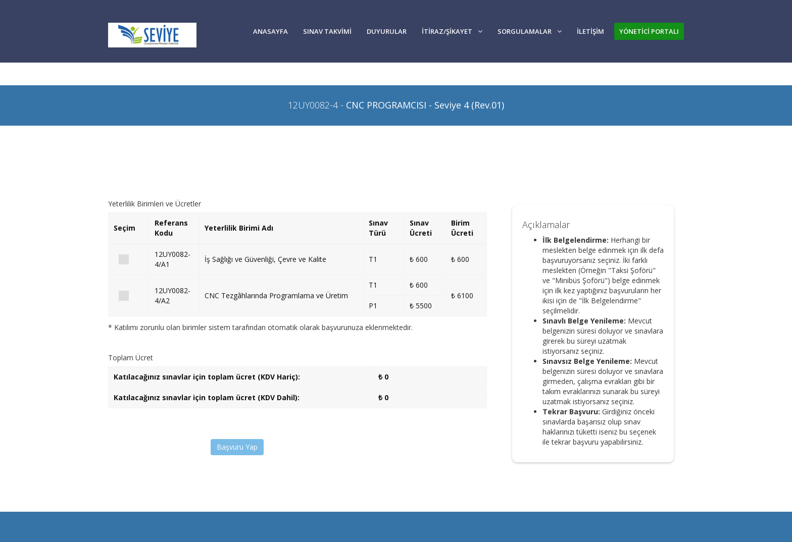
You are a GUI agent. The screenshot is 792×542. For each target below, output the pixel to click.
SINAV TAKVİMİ (327, 31)
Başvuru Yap (237, 447)
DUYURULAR (387, 31)
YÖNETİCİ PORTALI (649, 31)
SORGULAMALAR (530, 31)
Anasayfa (270, 31)
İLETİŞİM (590, 31)
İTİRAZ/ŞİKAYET (452, 31)
